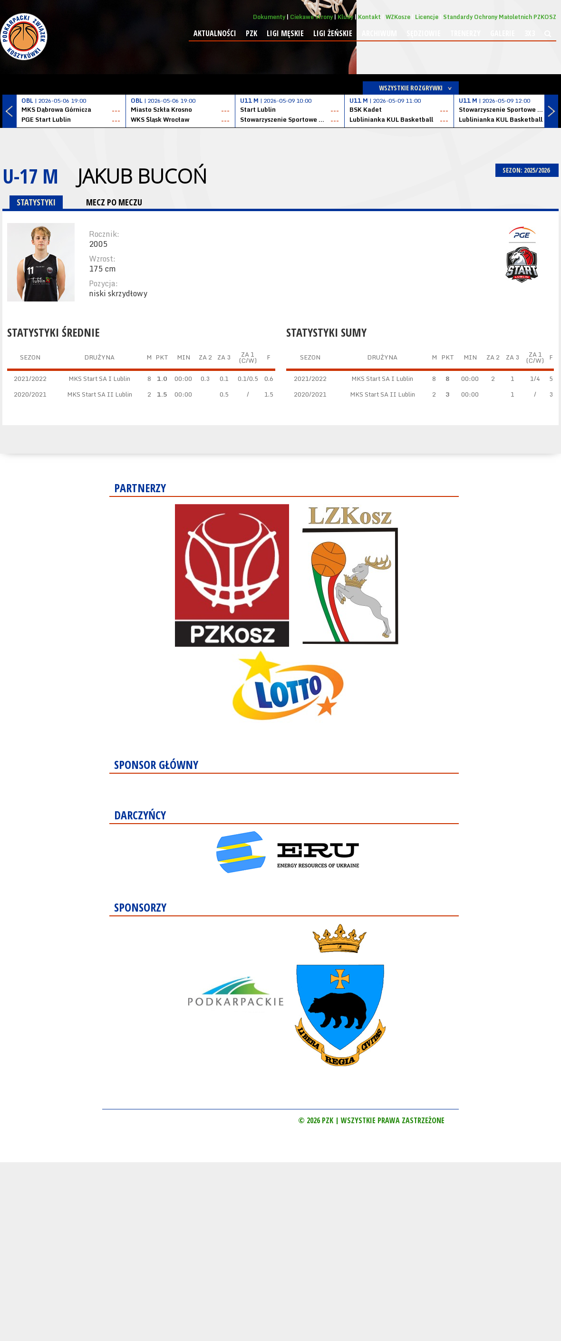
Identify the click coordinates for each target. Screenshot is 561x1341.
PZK (251, 33)
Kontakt (369, 16)
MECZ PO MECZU (114, 202)
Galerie (502, 33)
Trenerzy (465, 33)
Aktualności (214, 33)
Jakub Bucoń (142, 176)
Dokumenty (269, 16)
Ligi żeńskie (332, 33)
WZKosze (398, 16)
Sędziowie (423, 33)
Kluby (345, 16)
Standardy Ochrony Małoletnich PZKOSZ (499, 16)
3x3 (529, 33)
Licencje (426, 16)
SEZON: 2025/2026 (527, 170)
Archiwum (379, 33)
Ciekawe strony (311, 16)
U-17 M (30, 175)
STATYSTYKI (36, 202)
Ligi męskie (285, 33)
